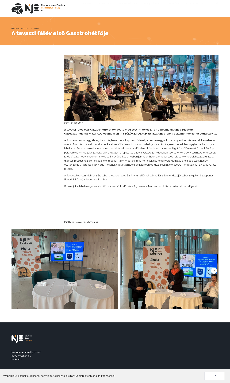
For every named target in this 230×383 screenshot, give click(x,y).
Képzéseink (106, 8)
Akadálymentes (142, 2)
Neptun (188, 2)
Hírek (36, 28)
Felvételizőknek (129, 8)
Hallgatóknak (153, 8)
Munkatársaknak (172, 2)
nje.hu (157, 2)
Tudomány (173, 8)
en (212, 8)
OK (214, 375)
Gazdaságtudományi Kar (22, 28)
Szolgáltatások (196, 8)
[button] (214, 271)
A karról (88, 8)
